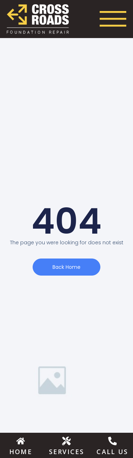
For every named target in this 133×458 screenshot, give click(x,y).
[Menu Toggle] (113, 19)
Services (66, 451)
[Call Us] (112, 440)
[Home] (20, 440)
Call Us (112, 451)
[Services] (66, 440)
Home (20, 451)
